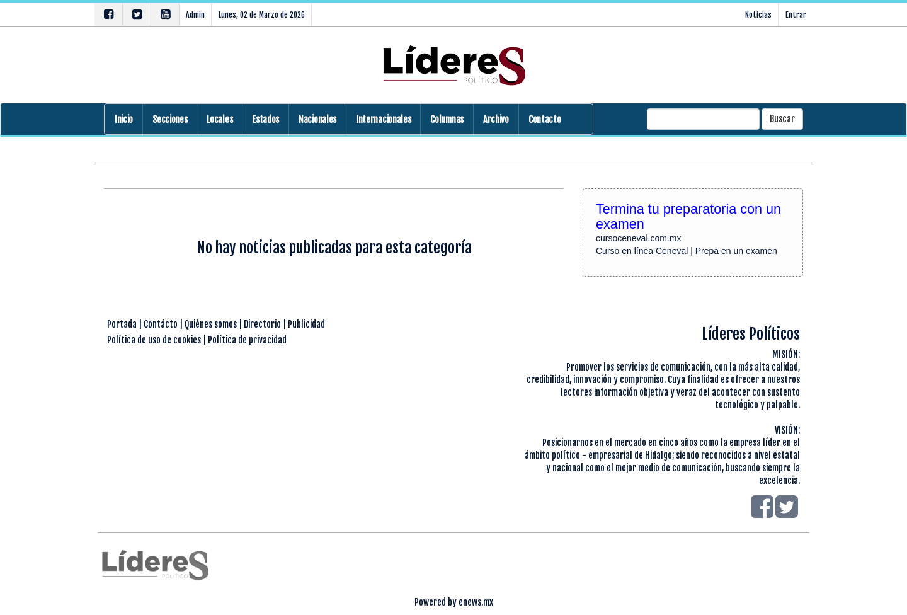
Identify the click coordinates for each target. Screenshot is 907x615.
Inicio (124, 119)
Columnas (447, 119)
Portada (122, 324)
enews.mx (476, 602)
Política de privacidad (247, 340)
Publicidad (306, 324)
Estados (265, 119)
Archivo (496, 119)
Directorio (262, 324)
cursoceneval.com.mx (638, 238)
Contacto (544, 119)
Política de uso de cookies (154, 340)
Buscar (782, 118)
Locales (219, 119)
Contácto (161, 324)
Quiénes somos (211, 324)
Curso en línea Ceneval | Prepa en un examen (686, 251)
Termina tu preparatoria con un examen (688, 216)
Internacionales (383, 119)
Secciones (169, 119)
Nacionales (317, 119)
